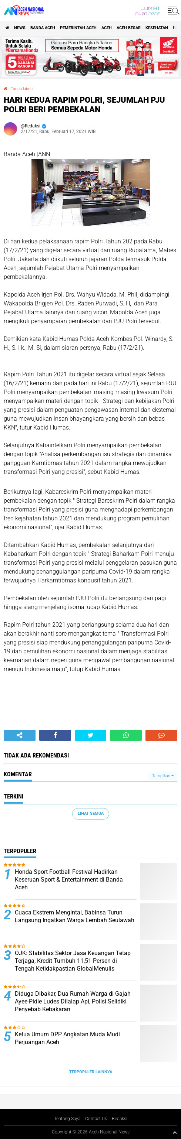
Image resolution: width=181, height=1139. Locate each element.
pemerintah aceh (78, 27)
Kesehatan (156, 27)
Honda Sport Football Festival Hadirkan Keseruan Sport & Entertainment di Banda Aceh (69, 879)
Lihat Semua (91, 813)
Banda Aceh (42, 27)
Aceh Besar (129, 27)
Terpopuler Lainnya (90, 1072)
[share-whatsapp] (126, 735)
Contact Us (96, 1118)
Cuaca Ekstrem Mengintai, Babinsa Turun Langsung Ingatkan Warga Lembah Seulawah (74, 916)
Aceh (106, 27)
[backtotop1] (174, 1132)
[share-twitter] (91, 735)
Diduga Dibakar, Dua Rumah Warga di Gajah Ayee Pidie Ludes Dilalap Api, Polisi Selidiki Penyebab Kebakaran (73, 1001)
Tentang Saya (67, 1118)
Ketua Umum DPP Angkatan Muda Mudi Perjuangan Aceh (67, 1038)
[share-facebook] (55, 735)
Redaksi (119, 1118)
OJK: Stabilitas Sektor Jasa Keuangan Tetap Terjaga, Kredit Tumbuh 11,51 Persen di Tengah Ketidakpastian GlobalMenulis (73, 961)
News (20, 27)
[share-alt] (20, 735)
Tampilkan (163, 775)
